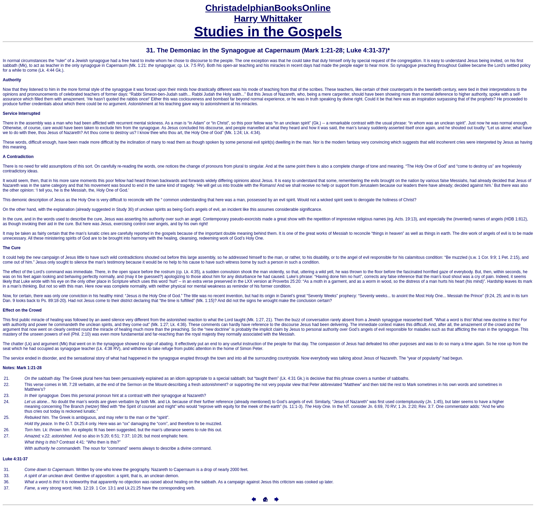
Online (268, 8)
